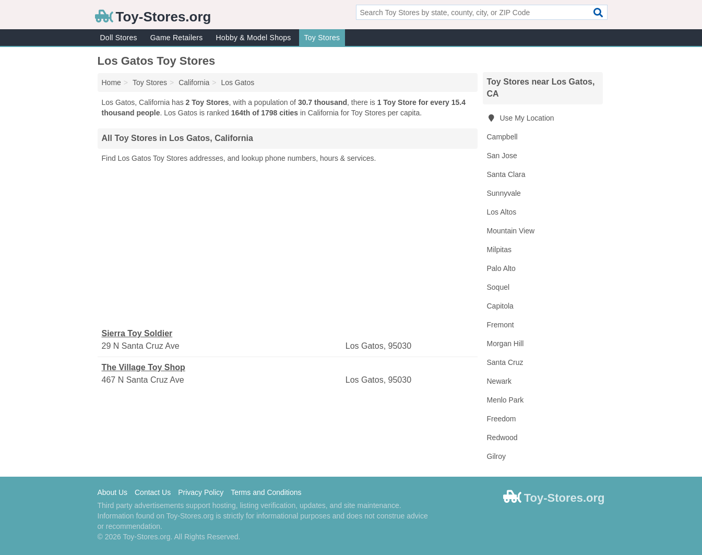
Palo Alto (501, 268)
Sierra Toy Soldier (137, 333)
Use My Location (520, 118)
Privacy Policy (200, 492)
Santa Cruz (505, 362)
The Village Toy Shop (143, 367)
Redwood (502, 437)
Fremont (500, 325)
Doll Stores (118, 37)
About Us (113, 492)
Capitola (500, 306)
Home (111, 82)
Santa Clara (506, 174)
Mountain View (511, 231)
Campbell (502, 137)
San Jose (502, 155)
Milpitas (499, 249)
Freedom (501, 419)
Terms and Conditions (266, 492)
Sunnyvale (504, 193)
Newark (499, 381)
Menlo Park (505, 400)
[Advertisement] (288, 246)
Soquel (498, 287)
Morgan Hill (505, 343)
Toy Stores (322, 37)
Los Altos (502, 212)
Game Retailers (176, 37)
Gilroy (496, 456)
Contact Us (153, 492)
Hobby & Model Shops (253, 37)
